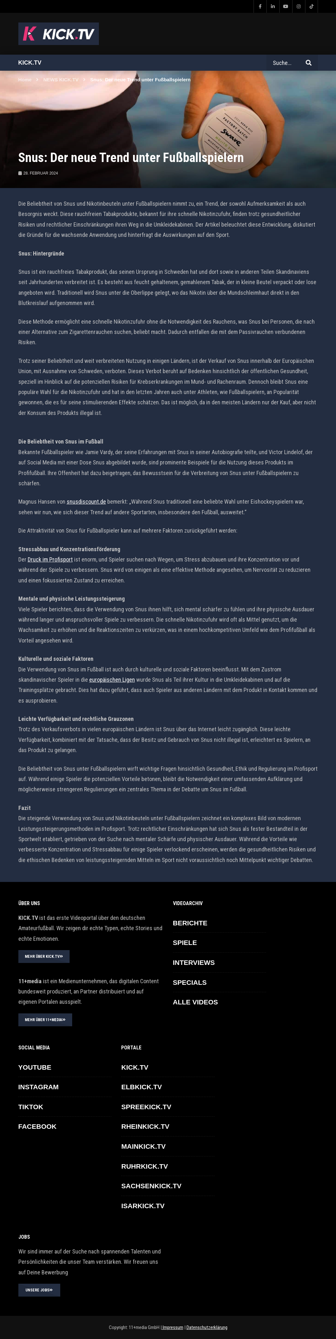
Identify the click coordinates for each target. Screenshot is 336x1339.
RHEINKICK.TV (145, 1126)
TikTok (30, 1106)
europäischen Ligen (112, 679)
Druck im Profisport (50, 559)
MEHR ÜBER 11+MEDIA (45, 1020)
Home (25, 79)
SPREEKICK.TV (146, 1106)
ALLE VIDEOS (195, 1002)
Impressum (172, 1327)
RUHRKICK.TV (144, 1166)
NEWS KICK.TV (61, 79)
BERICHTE (190, 923)
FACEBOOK (37, 1126)
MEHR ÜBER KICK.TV (44, 956)
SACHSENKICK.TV (151, 1186)
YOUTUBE (35, 1067)
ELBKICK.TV (141, 1087)
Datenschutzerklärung (207, 1327)
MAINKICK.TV (143, 1146)
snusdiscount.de (86, 501)
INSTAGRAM (38, 1087)
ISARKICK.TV (142, 1205)
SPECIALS (190, 982)
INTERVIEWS (194, 962)
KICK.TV (134, 1067)
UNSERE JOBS (39, 1290)
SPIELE (185, 942)
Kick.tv (30, 62)
